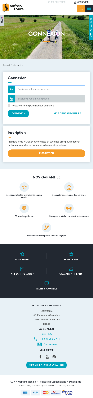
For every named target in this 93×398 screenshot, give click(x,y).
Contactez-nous (90, 27)
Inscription (46, 153)
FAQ (50, 334)
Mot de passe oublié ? (67, 113)
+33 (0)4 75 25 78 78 (50, 339)
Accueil (6, 65)
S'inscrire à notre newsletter (46, 365)
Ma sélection (58, 2)
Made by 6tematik (66, 385)
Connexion (83, 2)
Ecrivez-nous (50, 344)
